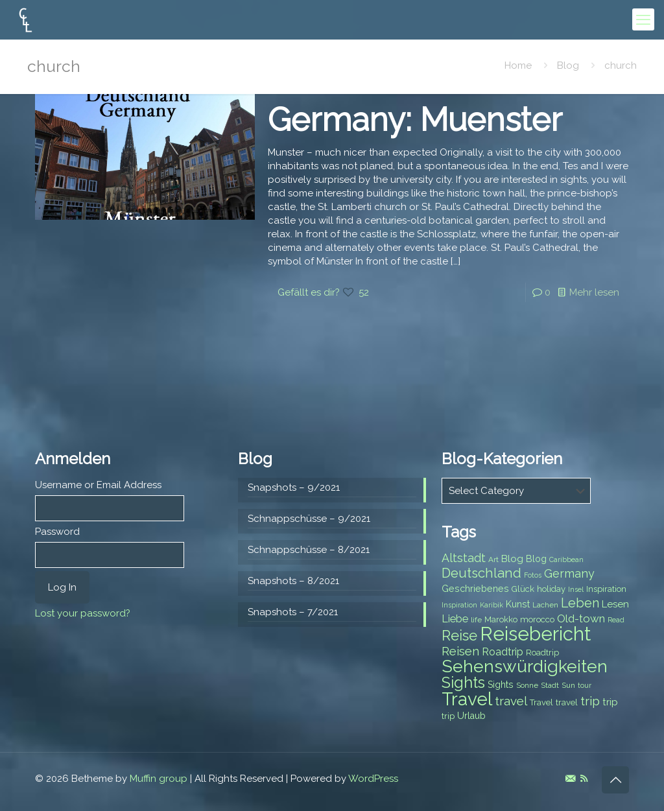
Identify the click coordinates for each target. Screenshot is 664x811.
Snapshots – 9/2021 (294, 487)
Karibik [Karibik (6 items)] (491, 605)
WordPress (373, 778)
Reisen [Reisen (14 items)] (460, 651)
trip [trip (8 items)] (448, 716)
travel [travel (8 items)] (567, 702)
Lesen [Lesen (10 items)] (615, 604)
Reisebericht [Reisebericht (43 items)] (535, 633)
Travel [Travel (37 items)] (467, 699)
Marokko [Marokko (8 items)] (500, 619)
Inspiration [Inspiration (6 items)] (459, 605)
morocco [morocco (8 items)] (537, 619)
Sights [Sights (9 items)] (501, 684)
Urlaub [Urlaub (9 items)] (471, 716)
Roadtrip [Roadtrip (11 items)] (502, 652)
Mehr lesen (594, 292)
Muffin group (158, 778)
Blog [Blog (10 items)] (512, 559)
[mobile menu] (643, 19)
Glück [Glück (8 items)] (523, 589)
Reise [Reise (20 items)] (459, 636)
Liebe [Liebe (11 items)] (455, 619)
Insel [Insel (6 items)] (576, 589)
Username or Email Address (98, 485)
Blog (568, 65)
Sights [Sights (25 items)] (463, 683)
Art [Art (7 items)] (493, 559)
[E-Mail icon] (570, 778)
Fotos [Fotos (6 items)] (532, 575)
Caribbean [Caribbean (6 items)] (566, 559)
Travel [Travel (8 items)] (541, 702)
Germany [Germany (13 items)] (569, 573)
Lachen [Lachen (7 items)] (545, 604)
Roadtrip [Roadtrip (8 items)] (542, 652)
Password (57, 531)
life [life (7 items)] (476, 619)
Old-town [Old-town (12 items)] (581, 618)
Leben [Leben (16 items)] (580, 603)
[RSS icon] (584, 778)
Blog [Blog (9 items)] (536, 559)
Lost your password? (82, 613)
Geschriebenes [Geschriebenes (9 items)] (475, 588)
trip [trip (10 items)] (610, 702)
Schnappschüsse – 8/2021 (309, 550)
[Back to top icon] (615, 779)
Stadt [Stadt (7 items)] (550, 685)
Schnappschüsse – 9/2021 (309, 518)
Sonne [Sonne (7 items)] (527, 685)
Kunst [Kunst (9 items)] (518, 604)
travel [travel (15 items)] (511, 701)
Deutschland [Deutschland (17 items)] (481, 573)
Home (518, 65)
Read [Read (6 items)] (616, 620)
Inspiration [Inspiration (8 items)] (606, 589)
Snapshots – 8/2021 (293, 581)
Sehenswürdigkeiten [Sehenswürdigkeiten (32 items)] (525, 666)
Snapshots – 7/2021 (293, 612)
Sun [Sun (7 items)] (568, 685)
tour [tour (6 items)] (584, 685)
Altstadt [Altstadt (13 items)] (464, 558)
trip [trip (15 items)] (590, 701)
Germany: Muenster (415, 119)
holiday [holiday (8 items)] (551, 589)
